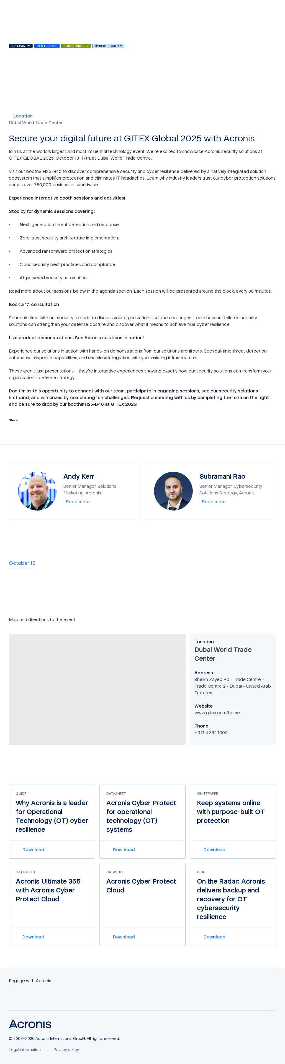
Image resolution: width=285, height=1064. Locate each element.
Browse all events (30, 32)
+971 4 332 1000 (211, 732)
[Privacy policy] (66, 1049)
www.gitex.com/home (217, 713)
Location (21, 116)
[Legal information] (25, 1049)
